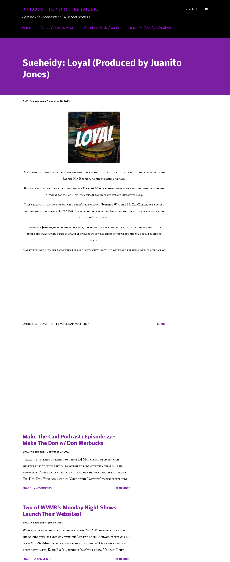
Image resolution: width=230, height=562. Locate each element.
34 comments (43, 488)
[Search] (191, 9)
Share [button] (161, 324)
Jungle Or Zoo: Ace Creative (150, 28)
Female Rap (65, 323)
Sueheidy (82, 323)
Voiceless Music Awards (102, 28)
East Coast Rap (43, 323)
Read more (122, 488)
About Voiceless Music (57, 28)
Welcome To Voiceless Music (60, 9)
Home (26, 28)
